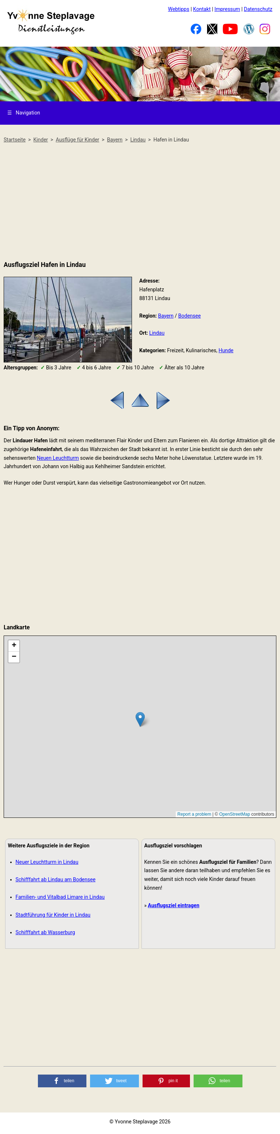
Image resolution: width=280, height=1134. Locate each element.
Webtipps (178, 9)
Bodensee (189, 316)
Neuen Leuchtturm (58, 458)
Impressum (227, 9)
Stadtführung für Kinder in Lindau (53, 915)
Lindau (156, 333)
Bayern (166, 316)
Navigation (23, 113)
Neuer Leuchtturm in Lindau (47, 862)
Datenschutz (258, 9)
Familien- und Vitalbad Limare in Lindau (60, 897)
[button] (62, 1081)
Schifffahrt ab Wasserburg (45, 932)
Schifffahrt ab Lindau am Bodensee (56, 879)
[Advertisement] (140, 202)
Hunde (226, 350)
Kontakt (202, 9)
